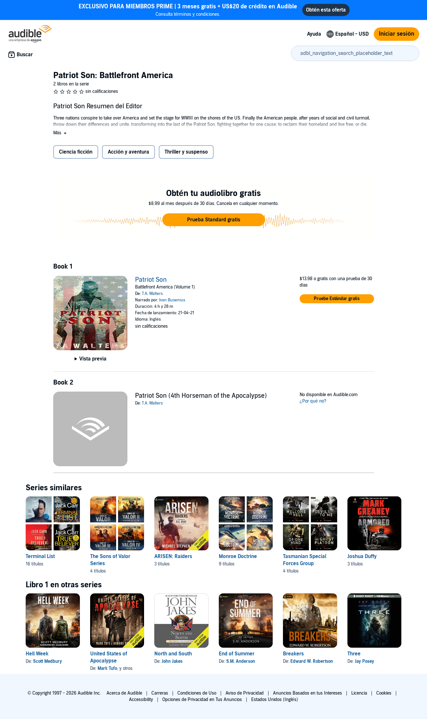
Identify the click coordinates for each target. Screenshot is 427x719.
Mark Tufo (107, 668)
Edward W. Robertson (311, 661)
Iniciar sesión (396, 34)
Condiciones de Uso (196, 693)
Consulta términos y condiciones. (188, 10)
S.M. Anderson (240, 661)
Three (354, 654)
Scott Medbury (47, 661)
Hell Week (37, 654)
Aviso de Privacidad (245, 693)
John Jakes (172, 661)
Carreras (159, 693)
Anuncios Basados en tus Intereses (307, 693)
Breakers (293, 654)
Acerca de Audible (124, 693)
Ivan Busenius (172, 300)
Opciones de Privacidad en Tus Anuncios (202, 699)
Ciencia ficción (76, 152)
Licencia (359, 693)
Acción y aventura (128, 152)
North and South (173, 654)
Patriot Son (151, 280)
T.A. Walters (152, 293)
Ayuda (314, 34)
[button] (60, 133)
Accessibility (141, 699)
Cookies (383, 693)
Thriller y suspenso (186, 152)
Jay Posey (364, 661)
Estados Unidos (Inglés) (274, 699)
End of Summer (236, 654)
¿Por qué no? (313, 401)
